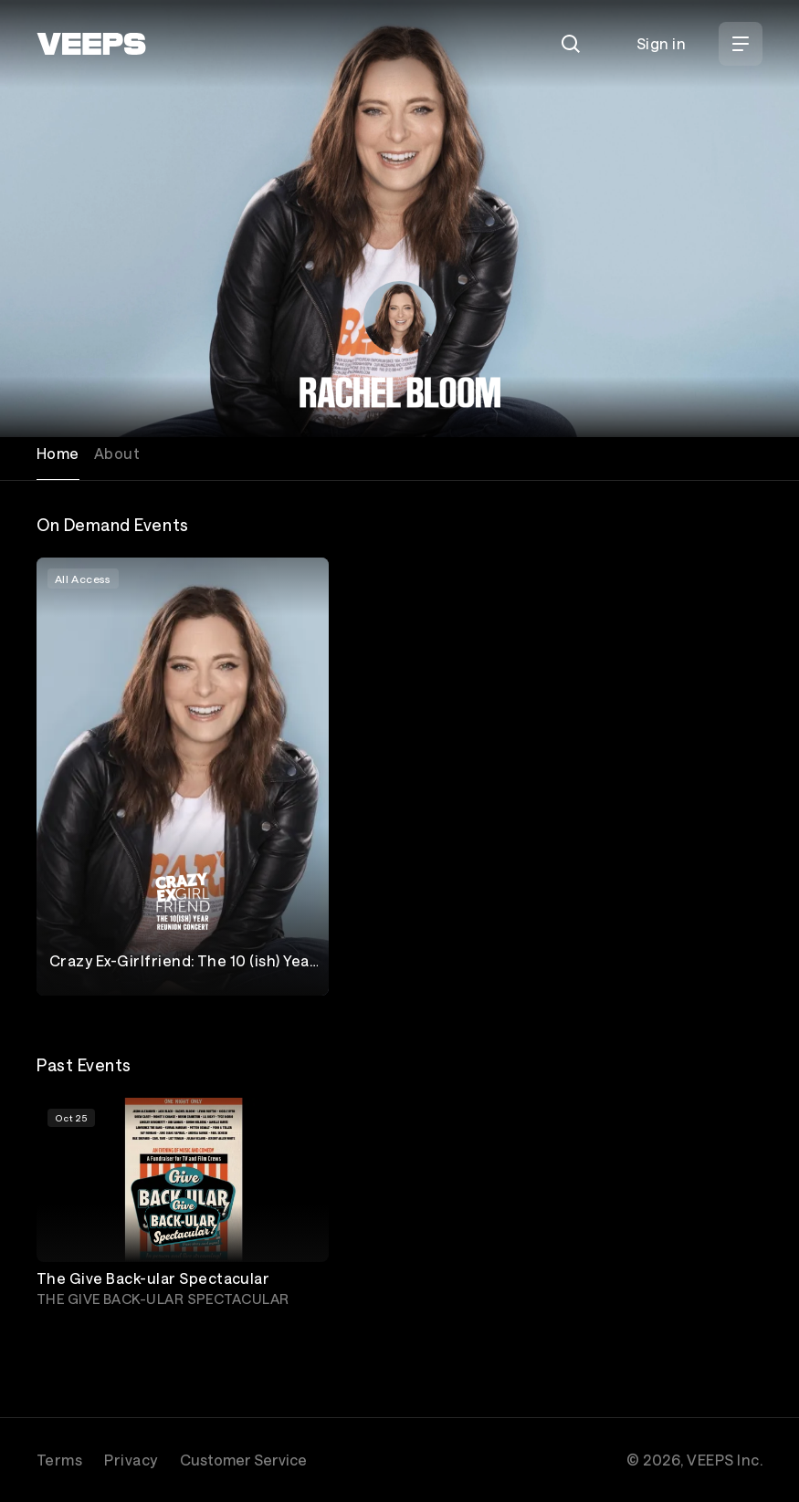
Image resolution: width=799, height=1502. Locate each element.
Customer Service (243, 1459)
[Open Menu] (740, 44)
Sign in (661, 43)
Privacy (130, 1459)
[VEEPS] (91, 44)
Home (58, 453)
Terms (59, 1459)
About (117, 453)
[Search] (571, 44)
